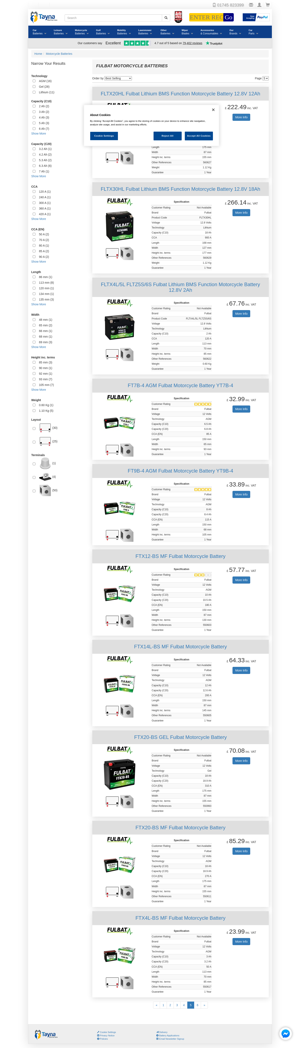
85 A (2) (44, 251)
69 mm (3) (45, 342)
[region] (151, 125)
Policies (102, 1039)
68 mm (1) (45, 336)
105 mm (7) (46, 385)
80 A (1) (44, 245)
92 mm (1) (45, 373)
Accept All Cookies (199, 136)
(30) (48, 428)
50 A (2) (44, 234)
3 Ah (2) (44, 112)
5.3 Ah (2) (45, 160)
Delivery (162, 1032)
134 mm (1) (46, 294)
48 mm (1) (45, 319)
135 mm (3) (46, 299)
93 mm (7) (45, 379)
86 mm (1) (45, 277)
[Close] (213, 109)
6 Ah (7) (44, 128)
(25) (48, 441)
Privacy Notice (106, 1035)
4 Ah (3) (44, 117)
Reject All (168, 136)
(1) (47, 463)
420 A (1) (45, 214)
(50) (48, 490)
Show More (38, 133)
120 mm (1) (46, 288)
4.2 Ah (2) (45, 154)
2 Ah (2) (44, 106)
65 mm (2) (45, 325)
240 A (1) (45, 197)
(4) (47, 477)
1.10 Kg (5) (46, 410)
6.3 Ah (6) (45, 165)
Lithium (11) (46, 92)
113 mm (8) (46, 282)
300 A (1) (45, 203)
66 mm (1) (45, 331)
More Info (241, 117)
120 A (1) (45, 191)
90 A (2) (44, 256)
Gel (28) (44, 86)
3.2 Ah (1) (45, 149)
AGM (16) (45, 81)
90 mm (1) (45, 368)
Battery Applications (167, 1035)
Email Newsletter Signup (170, 1039)
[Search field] (113, 17)
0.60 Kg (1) (46, 405)
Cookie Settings (108, 1032)
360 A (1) (45, 208)
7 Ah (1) (44, 171)
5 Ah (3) (44, 123)
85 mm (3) (45, 362)
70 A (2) (44, 240)
